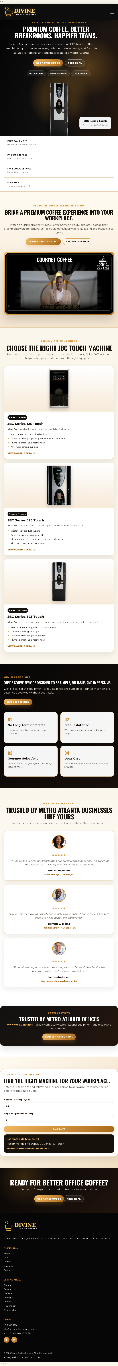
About (7, 1257)
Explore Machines (78, 242)
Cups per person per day (59, 1118)
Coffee (7, 1261)
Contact (8, 1270)
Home (7, 1253)
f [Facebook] (6, 1339)
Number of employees (59, 1104)
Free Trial (75, 63)
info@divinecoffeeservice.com (19, 1329)
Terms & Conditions (30, 1357)
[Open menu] (112, 12)
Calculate (59, 1129)
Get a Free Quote (48, 63)
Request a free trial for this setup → (28, 1148)
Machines (8, 1266)
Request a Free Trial (59, 1037)
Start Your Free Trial (43, 242)
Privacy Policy (11, 1357)
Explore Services (18, 702)
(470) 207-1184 (10, 1325)
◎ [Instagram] (14, 1339)
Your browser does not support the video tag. (59, 283)
